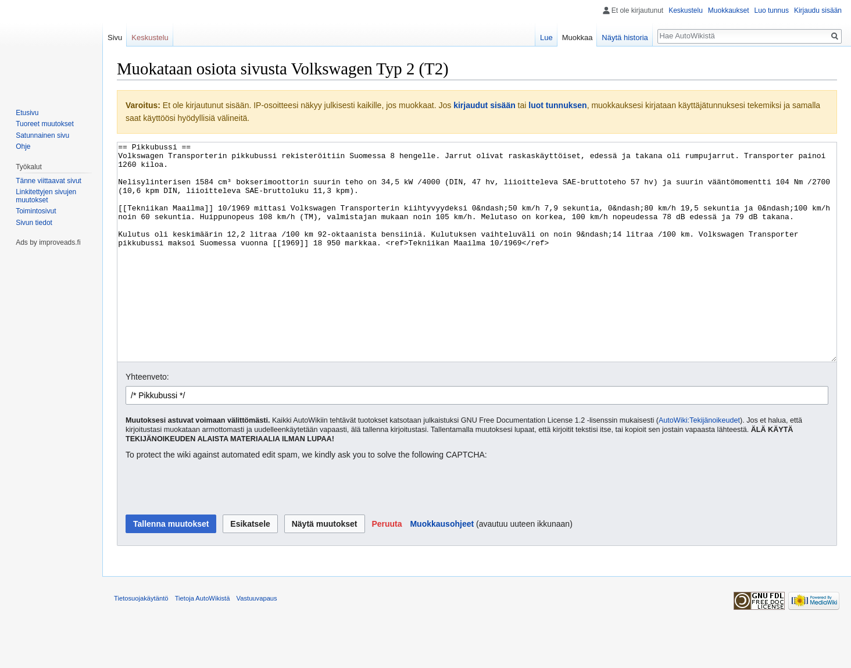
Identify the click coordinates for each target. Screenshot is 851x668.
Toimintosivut (36, 211)
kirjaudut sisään (484, 105)
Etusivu (27, 113)
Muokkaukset (728, 10)
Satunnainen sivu (42, 135)
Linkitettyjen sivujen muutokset (46, 196)
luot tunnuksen (557, 105)
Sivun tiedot (34, 223)
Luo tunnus (772, 10)
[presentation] (214, 531)
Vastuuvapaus (257, 641)
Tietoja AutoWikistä (202, 641)
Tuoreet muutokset (45, 124)
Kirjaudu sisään (818, 10)
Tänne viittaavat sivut (48, 181)
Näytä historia (625, 37)
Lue (546, 37)
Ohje (23, 146)
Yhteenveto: (147, 420)
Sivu (115, 37)
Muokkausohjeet (442, 567)
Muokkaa (577, 37)
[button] (386, 567)
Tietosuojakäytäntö (141, 641)
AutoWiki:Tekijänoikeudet (699, 464)
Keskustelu (685, 10)
